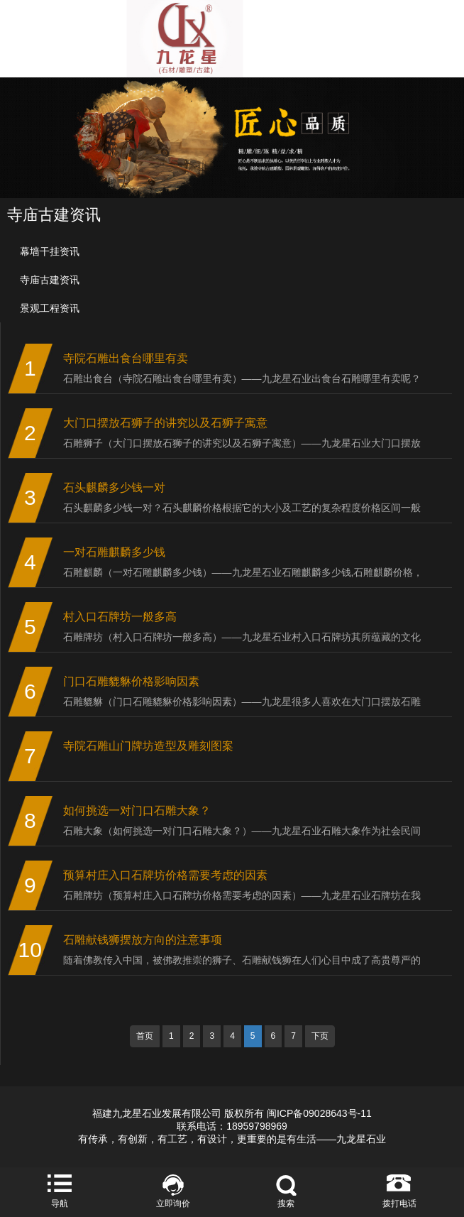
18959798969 (256, 1126)
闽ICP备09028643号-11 (319, 1113)
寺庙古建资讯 (49, 279)
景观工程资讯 (49, 308)
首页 (144, 1036)
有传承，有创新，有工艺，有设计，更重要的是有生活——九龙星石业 (232, 1139)
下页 (319, 1036)
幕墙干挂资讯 (49, 251)
